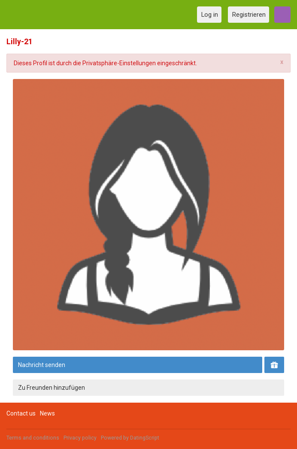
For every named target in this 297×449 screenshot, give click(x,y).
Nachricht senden (41, 364)
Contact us (21, 413)
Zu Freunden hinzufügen (51, 387)
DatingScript (144, 438)
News (47, 413)
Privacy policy (80, 438)
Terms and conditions (32, 438)
